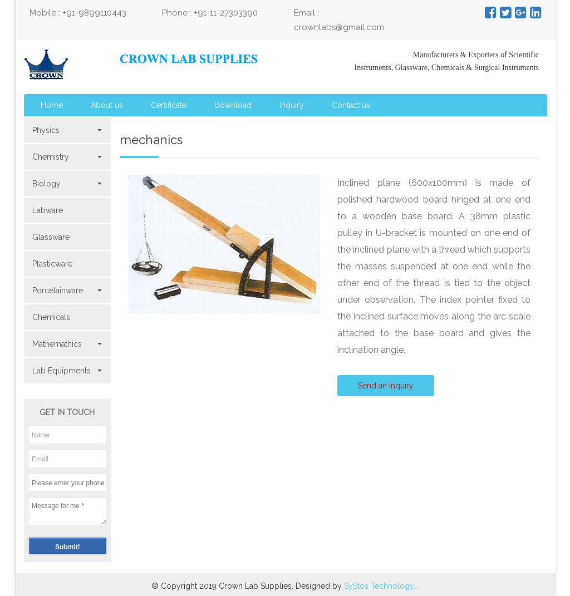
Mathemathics (66, 343)
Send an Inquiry (386, 385)
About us (107, 105)
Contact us (351, 105)
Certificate (168, 105)
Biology (66, 183)
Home (52, 105)
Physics (66, 130)
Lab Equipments (66, 370)
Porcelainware (66, 290)
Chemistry (66, 156)
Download (233, 105)
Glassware (51, 237)
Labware (47, 210)
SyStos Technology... (381, 586)
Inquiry (291, 105)
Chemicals (51, 317)
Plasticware (52, 263)
